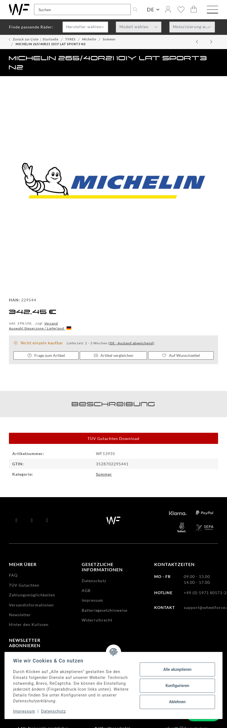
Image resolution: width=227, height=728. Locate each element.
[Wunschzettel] (181, 9)
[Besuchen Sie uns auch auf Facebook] (16, 520)
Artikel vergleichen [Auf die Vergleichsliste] (113, 355)
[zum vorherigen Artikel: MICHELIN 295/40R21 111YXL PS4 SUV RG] (197, 41)
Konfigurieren (177, 685)
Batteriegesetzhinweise (105, 610)
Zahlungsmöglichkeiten (32, 594)
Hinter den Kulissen (29, 624)
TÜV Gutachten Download (113, 438)
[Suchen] (82, 9)
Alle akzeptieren (177, 669)
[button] (168, 9)
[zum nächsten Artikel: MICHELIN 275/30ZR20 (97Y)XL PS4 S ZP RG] (211, 41)
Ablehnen (176, 702)
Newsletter (20, 614)
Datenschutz (54, 711)
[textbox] (85, 27)
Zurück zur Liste (26, 39)
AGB (86, 590)
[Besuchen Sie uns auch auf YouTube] (31, 520)
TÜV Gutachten (24, 585)
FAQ (13, 575)
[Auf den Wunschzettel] (181, 355)
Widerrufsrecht (97, 620)
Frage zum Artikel (46, 355)
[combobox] (85, 27)
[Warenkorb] (193, 9)
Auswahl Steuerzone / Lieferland (40, 328)
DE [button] (150, 9)
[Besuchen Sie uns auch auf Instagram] (47, 520)
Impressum (25, 711)
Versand (51, 323)
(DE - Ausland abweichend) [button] (131, 343)
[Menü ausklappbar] (212, 10)
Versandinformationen (31, 605)
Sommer (104, 474)
